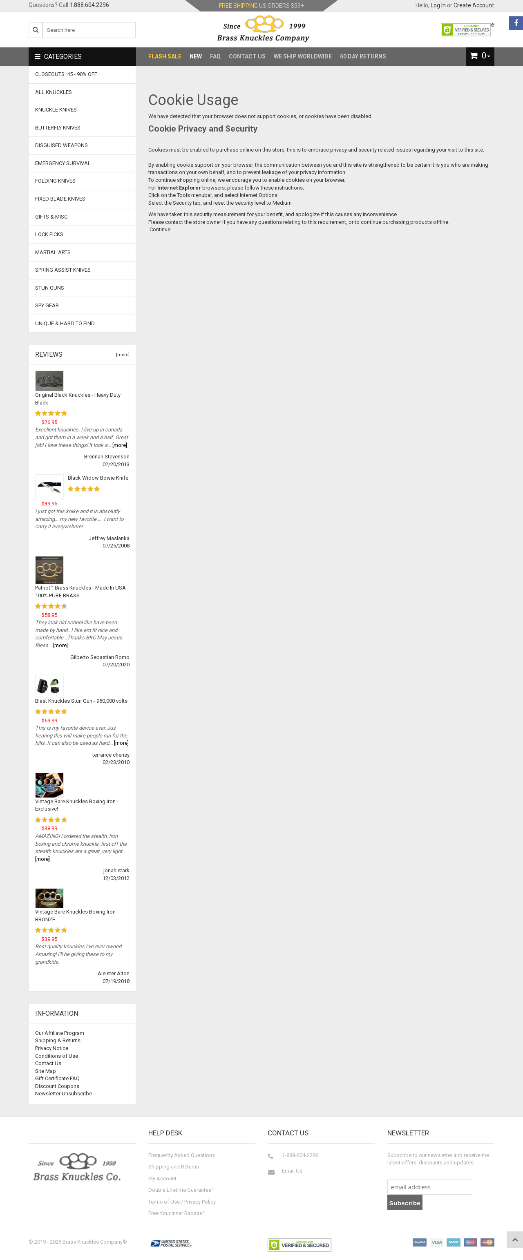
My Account (162, 1178)
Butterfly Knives (57, 128)
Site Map (45, 1071)
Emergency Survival (63, 163)
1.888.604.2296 (89, 5)
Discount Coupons (57, 1086)
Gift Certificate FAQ (57, 1078)
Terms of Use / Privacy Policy (182, 1202)
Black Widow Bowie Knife (98, 478)
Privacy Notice (51, 1048)
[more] (122, 354)
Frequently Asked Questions (181, 1155)
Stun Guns (49, 288)
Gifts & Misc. (52, 217)
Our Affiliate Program (59, 1033)
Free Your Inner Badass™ (177, 1213)
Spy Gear (47, 305)
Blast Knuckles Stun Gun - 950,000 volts (81, 701)
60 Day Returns (363, 56)
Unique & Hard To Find (65, 323)
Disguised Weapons (61, 145)
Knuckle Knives (56, 110)
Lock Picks (49, 234)
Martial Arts (53, 252)
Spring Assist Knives (63, 270)
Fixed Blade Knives (60, 199)
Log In (438, 5)
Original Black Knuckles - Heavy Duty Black (78, 399)
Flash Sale (164, 56)
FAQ (215, 56)
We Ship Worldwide (303, 56)
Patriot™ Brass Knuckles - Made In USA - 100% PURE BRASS (82, 592)
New (196, 56)
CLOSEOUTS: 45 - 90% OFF (66, 74)
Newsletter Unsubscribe (63, 1093)
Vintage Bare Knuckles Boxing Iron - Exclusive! (76, 805)
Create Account (474, 5)
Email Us (292, 1171)
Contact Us (247, 56)
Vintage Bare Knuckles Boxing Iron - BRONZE (76, 916)
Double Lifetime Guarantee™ (181, 1190)
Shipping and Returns (173, 1167)
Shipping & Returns (57, 1040)
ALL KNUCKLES (53, 92)
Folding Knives (55, 181)
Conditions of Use (56, 1056)
